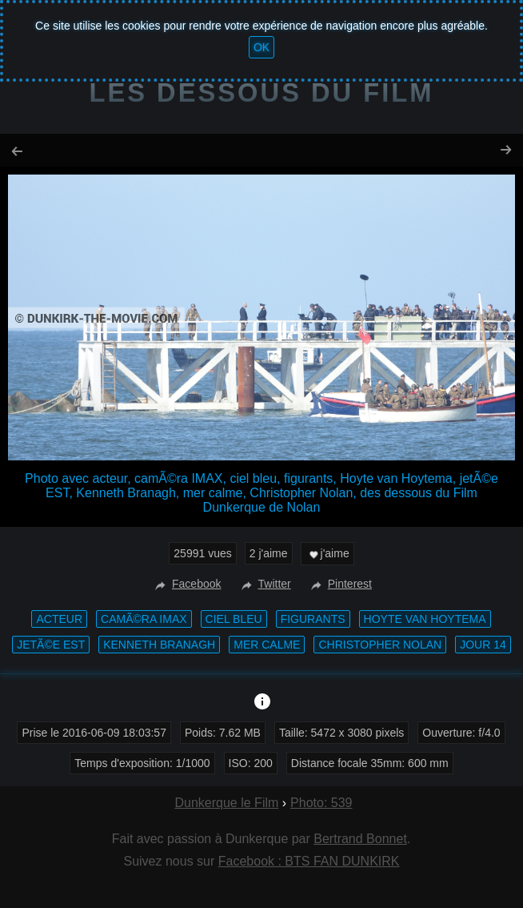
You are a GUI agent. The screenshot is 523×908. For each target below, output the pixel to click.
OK (261, 47)
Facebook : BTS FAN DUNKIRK (309, 861)
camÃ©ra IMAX (144, 619)
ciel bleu (234, 619)
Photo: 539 (321, 803)
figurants (313, 619)
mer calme (267, 644)
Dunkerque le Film (226, 803)
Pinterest (339, 583)
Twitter (264, 583)
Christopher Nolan (379, 644)
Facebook (186, 583)
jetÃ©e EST (51, 644)
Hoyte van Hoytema (425, 619)
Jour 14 (483, 644)
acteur (59, 619)
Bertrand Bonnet (360, 839)
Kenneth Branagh (159, 644)
